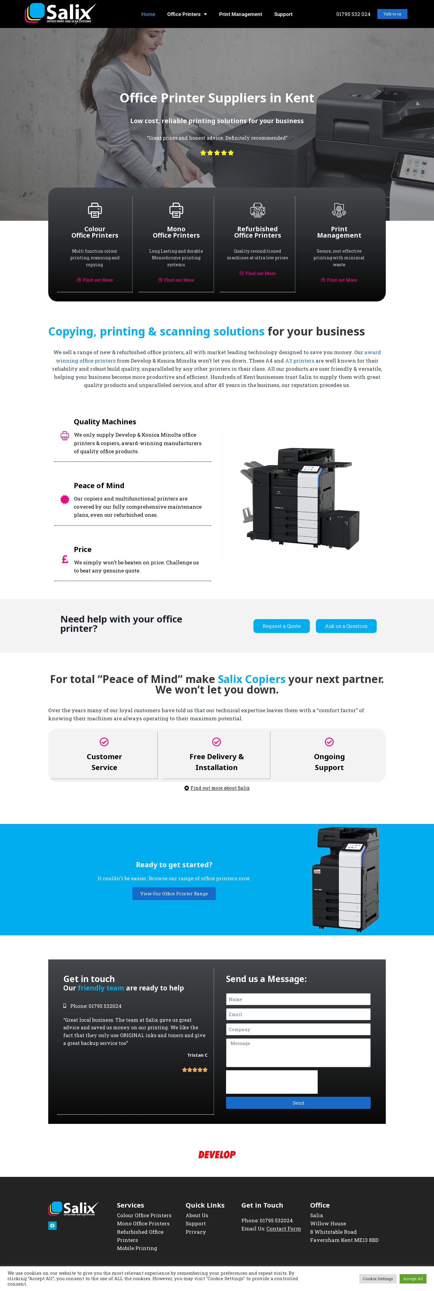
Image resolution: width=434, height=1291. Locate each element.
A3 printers (299, 360)
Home (148, 14)
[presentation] (272, 1081)
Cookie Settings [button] (378, 1278)
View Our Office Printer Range (174, 893)
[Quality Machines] (64, 435)
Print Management (240, 14)
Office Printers (187, 14)
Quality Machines (105, 421)
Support (283, 14)
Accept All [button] (413, 1278)
